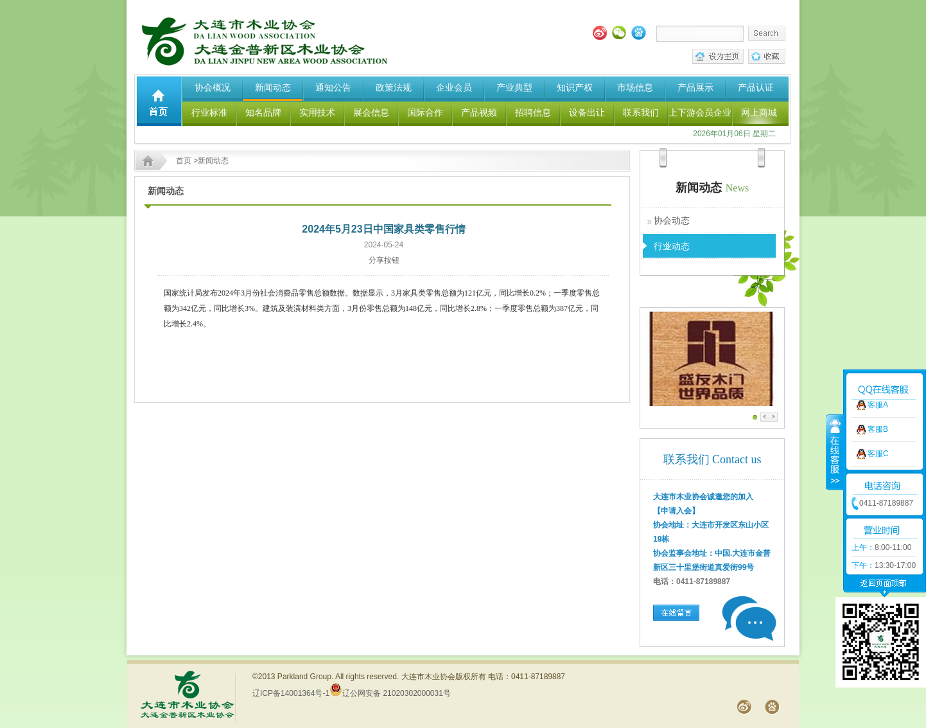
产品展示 (695, 87)
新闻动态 (273, 87)
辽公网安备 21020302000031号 (390, 693)
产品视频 (479, 112)
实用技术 (317, 112)
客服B (878, 408)
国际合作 (425, 112)
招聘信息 (533, 112)
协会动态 (672, 220)
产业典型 (514, 87)
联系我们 (641, 112)
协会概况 (213, 87)
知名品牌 (263, 112)
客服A (878, 383)
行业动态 (672, 246)
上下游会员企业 (699, 112)
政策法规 (394, 87)
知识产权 (575, 87)
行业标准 (209, 112)
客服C (878, 432)
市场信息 (635, 87)
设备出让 (587, 112)
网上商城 (759, 112)
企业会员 (454, 87)
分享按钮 (384, 260)
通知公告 (333, 87)
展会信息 (371, 112)
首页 (183, 160)
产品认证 (756, 87)
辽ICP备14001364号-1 (290, 693)
